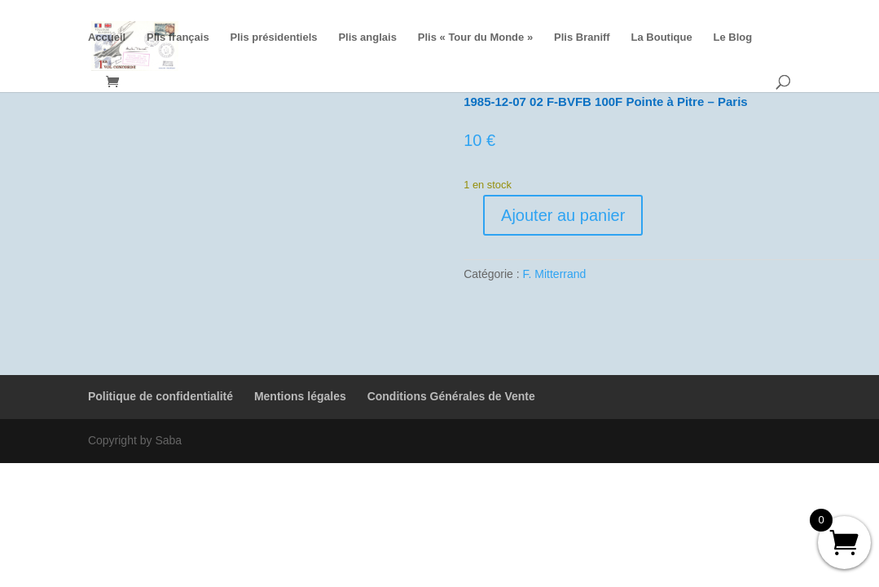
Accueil (106, 37)
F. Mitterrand (555, 273)
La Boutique (661, 37)
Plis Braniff (582, 37)
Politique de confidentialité (160, 396)
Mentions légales (300, 396)
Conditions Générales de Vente (451, 396)
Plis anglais (367, 37)
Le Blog (733, 37)
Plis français (178, 37)
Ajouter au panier (563, 215)
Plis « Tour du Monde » (475, 37)
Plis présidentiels (274, 37)
